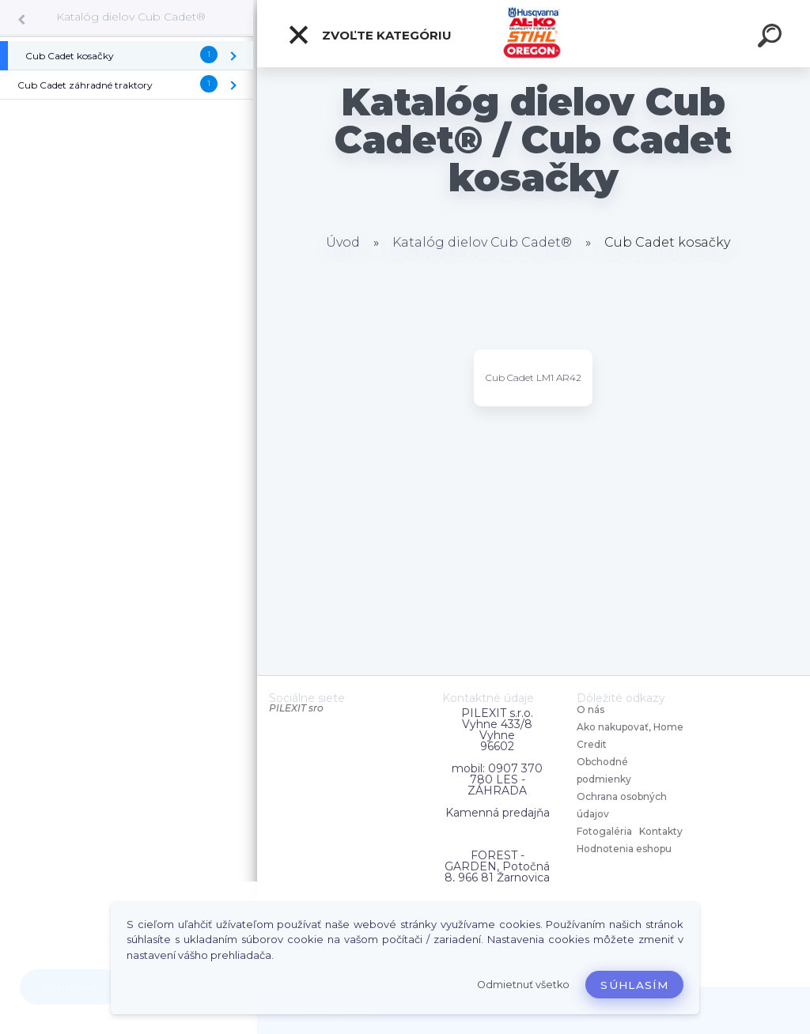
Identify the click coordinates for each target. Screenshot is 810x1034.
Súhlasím (634, 985)
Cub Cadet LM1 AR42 (533, 377)
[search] (772, 38)
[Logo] (533, 33)
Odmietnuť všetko (523, 985)
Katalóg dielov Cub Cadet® (131, 16)
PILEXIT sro (296, 708)
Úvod (343, 242)
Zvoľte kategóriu (369, 34)
